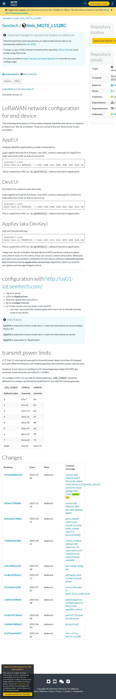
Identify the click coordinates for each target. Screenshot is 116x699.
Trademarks (77, 691)
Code (16, 18)
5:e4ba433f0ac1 (12, 574)
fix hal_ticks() (72, 623)
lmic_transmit (29, 74)
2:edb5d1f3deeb (13, 614)
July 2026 (31, 44)
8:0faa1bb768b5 (13, 517)
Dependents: (11, 74)
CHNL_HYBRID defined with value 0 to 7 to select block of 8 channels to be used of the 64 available (74, 549)
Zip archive (64, 49)
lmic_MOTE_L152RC (31, 18)
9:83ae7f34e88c (12, 502)
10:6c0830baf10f (13, 473)
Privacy (58, 691)
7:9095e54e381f (12, 539)
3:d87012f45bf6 (12, 598)
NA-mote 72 (27, 89)
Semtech (7, 18)
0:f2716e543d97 (12, 632)
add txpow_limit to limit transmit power (73, 577)
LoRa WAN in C (9, 89)
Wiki (17, 81)
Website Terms (47, 691)
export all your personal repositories (41, 58)
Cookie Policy (22, 684)
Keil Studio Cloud (98, 3)
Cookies (67, 691)
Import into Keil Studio (103, 41)
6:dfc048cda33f (12, 565)
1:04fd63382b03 (13, 623)
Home (7, 81)
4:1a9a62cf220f (12, 586)
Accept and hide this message (17, 694)
